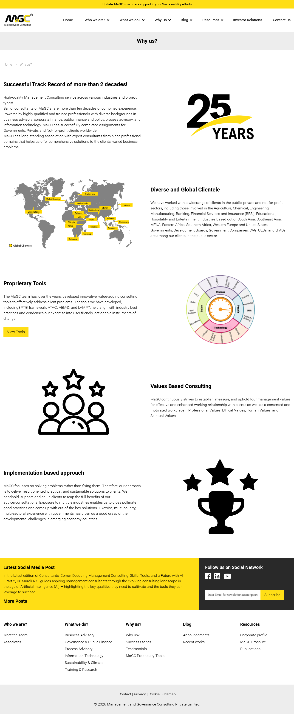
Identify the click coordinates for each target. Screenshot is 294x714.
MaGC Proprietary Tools (145, 656)
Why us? (132, 635)
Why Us (161, 19)
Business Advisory (79, 635)
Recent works (194, 642)
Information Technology (84, 656)
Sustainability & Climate (84, 662)
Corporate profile (253, 635)
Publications (250, 649)
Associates (12, 642)
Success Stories (138, 642)
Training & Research (81, 669)
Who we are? (95, 19)
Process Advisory (79, 649)
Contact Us (282, 19)
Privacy (140, 694)
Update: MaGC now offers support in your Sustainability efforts (147, 4)
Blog (184, 19)
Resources (210, 19)
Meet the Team (15, 635)
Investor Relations (247, 19)
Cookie (154, 694)
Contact (125, 694)
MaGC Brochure (253, 642)
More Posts (15, 601)
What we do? (129, 19)
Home (68, 19)
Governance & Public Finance (88, 642)
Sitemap (169, 694)
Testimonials (136, 649)
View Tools (16, 332)
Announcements (196, 635)
